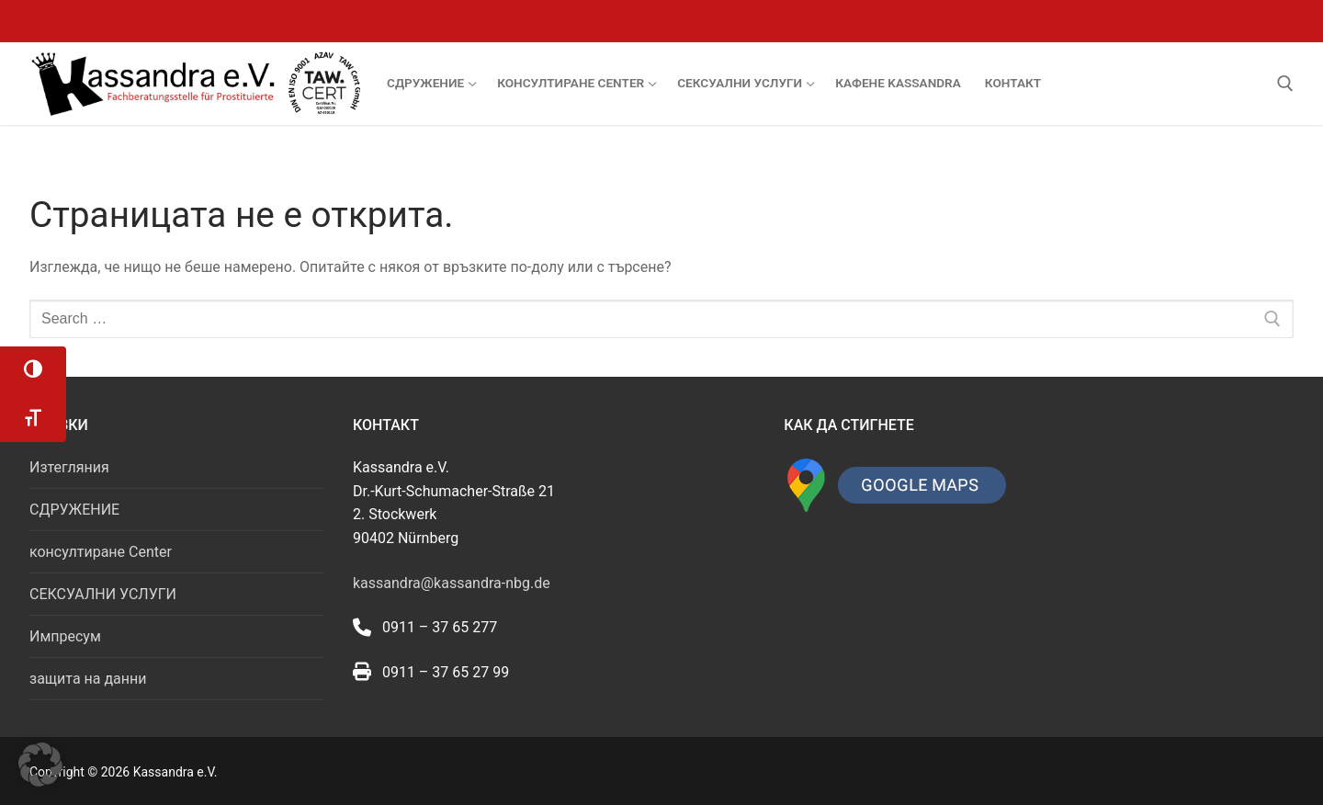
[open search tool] (1285, 83)
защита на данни (88, 678)
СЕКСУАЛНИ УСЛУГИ (102, 594)
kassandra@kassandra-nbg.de (451, 583)
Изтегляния (69, 467)
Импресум (65, 636)
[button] (40, 764)
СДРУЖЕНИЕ (74, 509)
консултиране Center (100, 552)
